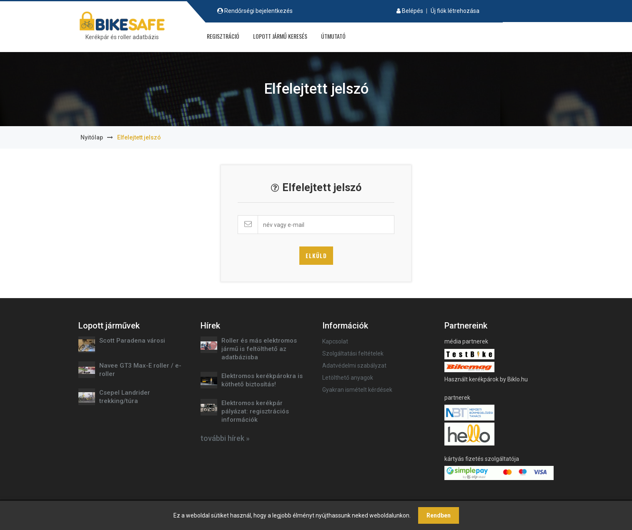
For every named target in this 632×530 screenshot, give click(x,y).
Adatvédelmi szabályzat (354, 365)
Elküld (316, 255)
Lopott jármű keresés (280, 36)
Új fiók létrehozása (455, 10)
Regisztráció (223, 36)
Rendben (438, 515)
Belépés (412, 10)
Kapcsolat (335, 341)
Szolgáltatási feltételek (353, 353)
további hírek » (225, 438)
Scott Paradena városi (132, 340)
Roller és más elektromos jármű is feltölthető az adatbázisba (259, 349)
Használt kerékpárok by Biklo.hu (486, 379)
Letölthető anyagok (347, 377)
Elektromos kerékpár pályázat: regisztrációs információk (255, 411)
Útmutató (333, 36)
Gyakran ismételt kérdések (357, 389)
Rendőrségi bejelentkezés (258, 10)
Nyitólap (91, 137)
